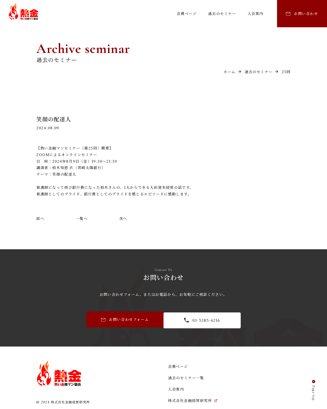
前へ (40, 218)
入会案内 (255, 13)
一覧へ (82, 218)
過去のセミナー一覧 (186, 376)
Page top (313, 392)
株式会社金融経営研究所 (192, 399)
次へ (123, 218)
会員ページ (187, 13)
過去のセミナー (222, 13)
